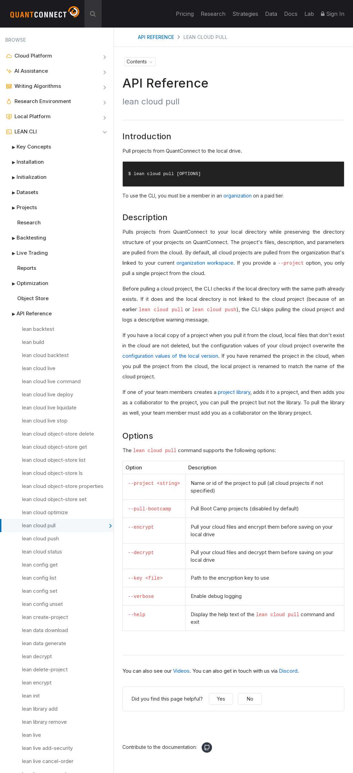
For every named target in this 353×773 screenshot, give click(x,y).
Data (271, 13)
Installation (24, 162)
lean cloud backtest (45, 355)
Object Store (33, 298)
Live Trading (26, 253)
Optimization (26, 283)
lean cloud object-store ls (52, 473)
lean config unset (42, 604)
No (250, 698)
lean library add (40, 708)
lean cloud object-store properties (62, 486)
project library (234, 392)
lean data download (45, 630)
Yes (221, 698)
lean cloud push (40, 538)
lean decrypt (37, 656)
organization (237, 196)
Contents (137, 61)
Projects (21, 207)
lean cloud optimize (45, 512)
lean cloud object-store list (53, 460)
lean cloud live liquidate (49, 407)
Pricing (185, 13)
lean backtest (38, 329)
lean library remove (44, 722)
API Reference (28, 313)
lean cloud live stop (45, 420)
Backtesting (25, 238)
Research (213, 13)
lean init (31, 695)
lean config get (40, 564)
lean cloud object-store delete (58, 433)
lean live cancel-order (47, 761)
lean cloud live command (51, 381)
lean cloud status (42, 551)
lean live (31, 735)
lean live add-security (47, 748)
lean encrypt (36, 682)
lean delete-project (45, 669)
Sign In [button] (332, 13)
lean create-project (45, 617)
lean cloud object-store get (54, 447)
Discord (288, 670)
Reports (26, 268)
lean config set (39, 591)
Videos (181, 670)
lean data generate (44, 643)
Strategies (245, 13)
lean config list (39, 577)
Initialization (26, 177)
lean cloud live (39, 368)
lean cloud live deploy (47, 394)
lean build (33, 342)
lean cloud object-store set (54, 499)
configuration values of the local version (170, 356)
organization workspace (205, 263)
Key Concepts (28, 147)
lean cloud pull (67, 526)
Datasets (21, 192)
